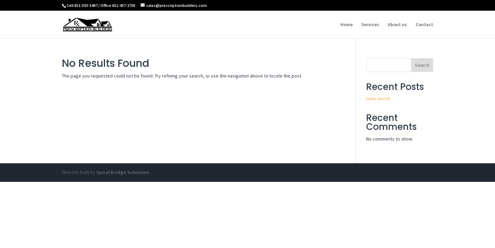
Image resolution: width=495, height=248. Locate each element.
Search (422, 65)
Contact (424, 25)
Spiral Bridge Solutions (122, 172)
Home (346, 25)
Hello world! (378, 98)
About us (397, 25)
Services (370, 25)
